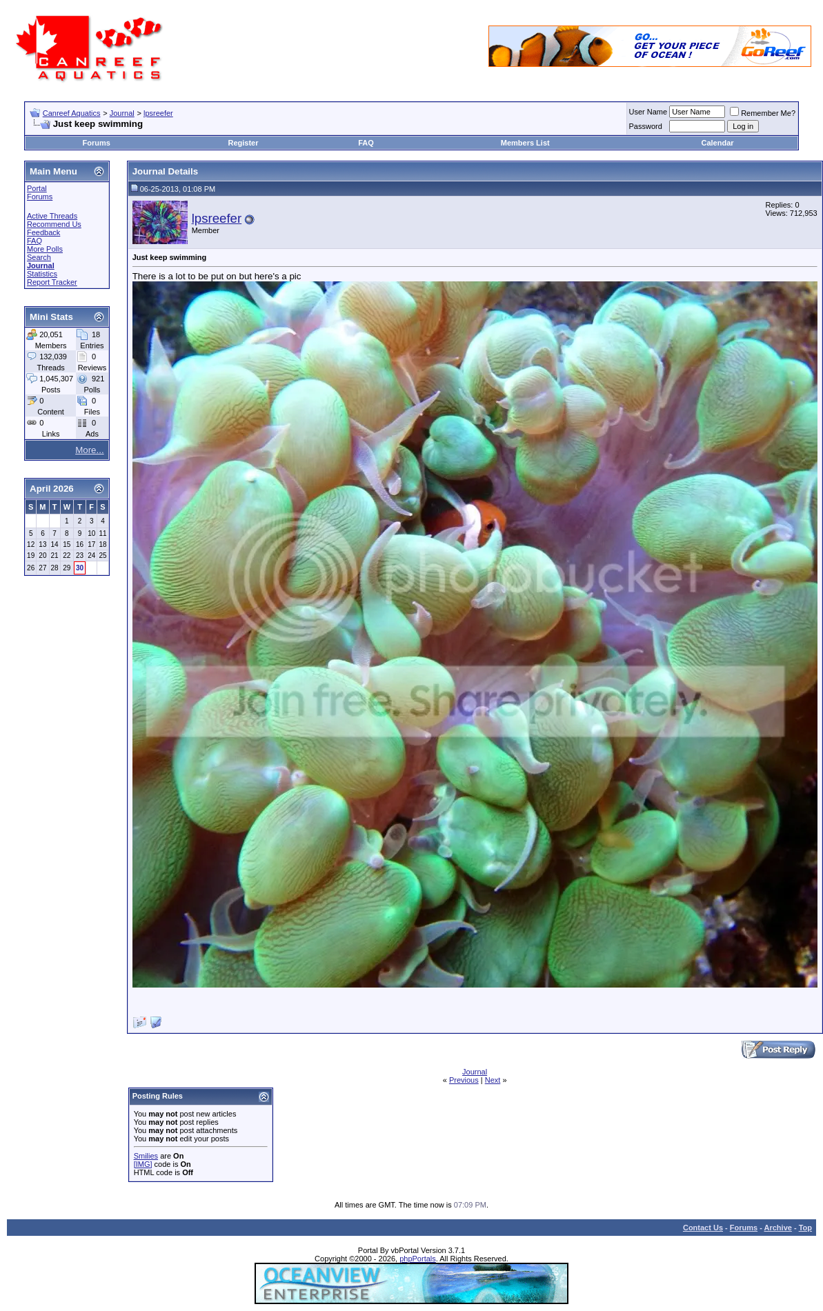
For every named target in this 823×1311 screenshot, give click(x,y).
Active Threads (52, 216)
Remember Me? (762, 113)
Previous (464, 1080)
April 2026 (52, 488)
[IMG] (143, 1164)
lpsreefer (158, 113)
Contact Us (703, 1227)
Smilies (146, 1156)
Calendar (717, 143)
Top (805, 1227)
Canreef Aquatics (72, 113)
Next (493, 1080)
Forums (96, 143)
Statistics (42, 274)
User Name (648, 112)
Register (243, 143)
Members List (525, 143)
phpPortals (417, 1258)
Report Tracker (52, 282)
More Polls (45, 249)
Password (645, 126)
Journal (122, 113)
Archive (778, 1227)
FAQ (366, 143)
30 (79, 568)
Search (39, 257)
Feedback (43, 232)
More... (89, 450)
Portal (37, 188)
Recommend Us (54, 224)
